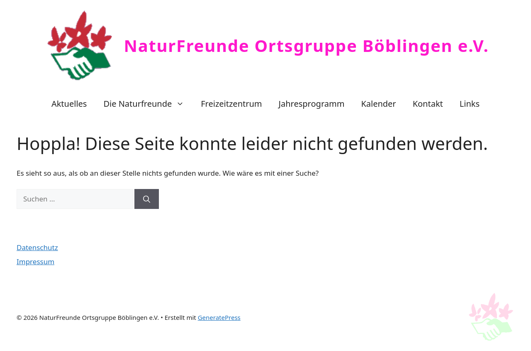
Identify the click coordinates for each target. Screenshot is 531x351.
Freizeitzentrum (231, 103)
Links (470, 103)
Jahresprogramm (312, 103)
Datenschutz (37, 247)
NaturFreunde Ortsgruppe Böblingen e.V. (306, 45)
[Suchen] (146, 199)
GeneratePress (219, 317)
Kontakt (428, 103)
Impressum (35, 261)
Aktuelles (69, 103)
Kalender (378, 103)
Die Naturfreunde (147, 103)
